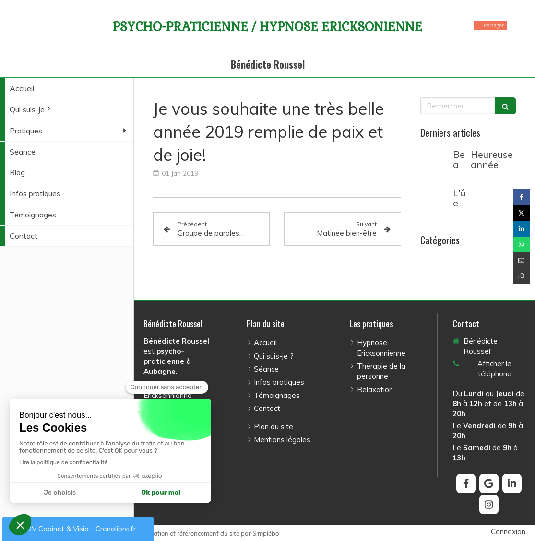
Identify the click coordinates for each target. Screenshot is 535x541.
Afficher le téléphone (494, 368)
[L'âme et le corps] (434, 202)
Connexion (508, 531)
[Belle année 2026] (434, 164)
